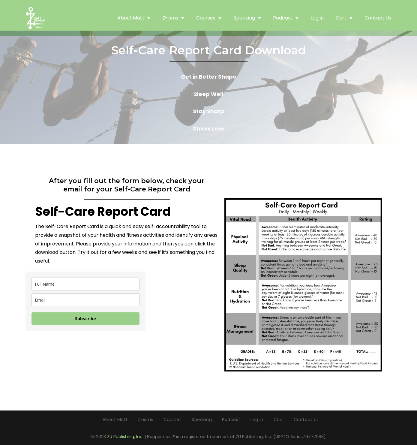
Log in (317, 17)
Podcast (285, 18)
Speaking (247, 18)
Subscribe (85, 318)
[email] (86, 299)
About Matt (133, 18)
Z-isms (173, 18)
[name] (86, 284)
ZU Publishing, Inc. (125, 437)
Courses (208, 18)
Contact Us (377, 17)
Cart (344, 18)
